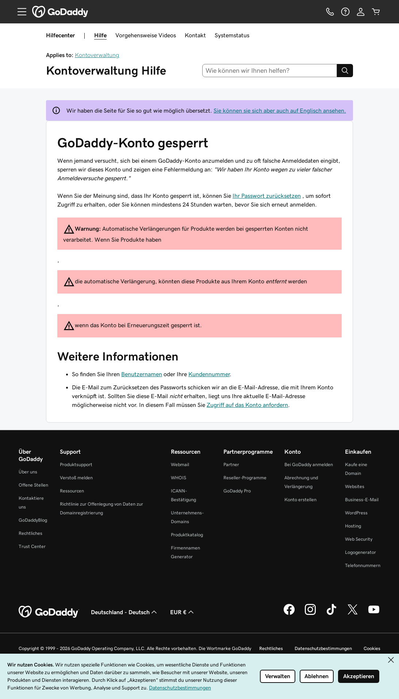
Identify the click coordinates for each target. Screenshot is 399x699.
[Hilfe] (345, 12)
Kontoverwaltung (97, 55)
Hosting (353, 526)
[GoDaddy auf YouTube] (373, 614)
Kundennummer (209, 374)
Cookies (372, 648)
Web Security (358, 539)
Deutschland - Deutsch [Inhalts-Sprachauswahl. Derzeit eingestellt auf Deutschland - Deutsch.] (124, 612)
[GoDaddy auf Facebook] (289, 614)
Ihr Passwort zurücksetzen (267, 196)
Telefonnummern (362, 565)
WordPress (356, 512)
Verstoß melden (76, 477)
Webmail (180, 464)
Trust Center (32, 546)
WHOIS (178, 477)
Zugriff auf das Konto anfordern (247, 405)
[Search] (345, 70)
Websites (354, 486)
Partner (231, 464)
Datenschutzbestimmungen (323, 648)
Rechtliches (30, 533)
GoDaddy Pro (237, 490)
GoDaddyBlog (33, 520)
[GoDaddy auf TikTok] (331, 614)
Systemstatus (232, 35)
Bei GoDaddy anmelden (308, 464)
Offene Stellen (33, 485)
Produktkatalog (187, 534)
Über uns (28, 471)
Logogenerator (360, 552)
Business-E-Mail (362, 499)
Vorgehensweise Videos (145, 35)
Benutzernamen (141, 374)
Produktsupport (76, 464)
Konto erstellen (300, 499)
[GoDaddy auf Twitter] (352, 614)
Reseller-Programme (244, 477)
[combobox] (270, 70)
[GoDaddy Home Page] (49, 612)
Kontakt (195, 35)
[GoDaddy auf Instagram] (310, 614)
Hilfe (100, 35)
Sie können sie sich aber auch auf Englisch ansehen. (280, 110)
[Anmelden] (361, 12)
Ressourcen (72, 490)
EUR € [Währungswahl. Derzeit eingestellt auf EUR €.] (182, 612)
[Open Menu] (19, 12)
